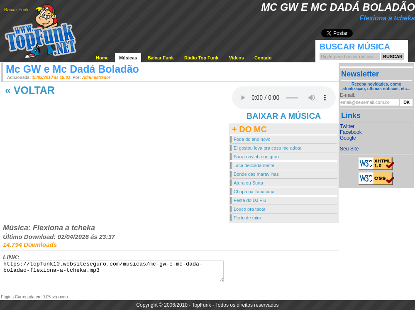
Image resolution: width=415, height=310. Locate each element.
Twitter (347, 126)
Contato (263, 57)
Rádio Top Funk (201, 57)
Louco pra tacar (249, 209)
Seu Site (349, 149)
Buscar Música (355, 46)
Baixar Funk (16, 9)
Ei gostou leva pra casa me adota (267, 147)
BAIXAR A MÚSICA (284, 116)
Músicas (128, 57)
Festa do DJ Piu (250, 200)
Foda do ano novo (252, 139)
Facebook (351, 132)
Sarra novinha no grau (256, 156)
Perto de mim (247, 217)
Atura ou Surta (248, 182)
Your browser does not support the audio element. (284, 97)
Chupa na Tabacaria (254, 191)
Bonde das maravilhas (256, 174)
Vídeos (236, 57)
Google (348, 138)
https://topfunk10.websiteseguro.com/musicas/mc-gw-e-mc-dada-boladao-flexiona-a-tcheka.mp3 (113, 271)
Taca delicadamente (254, 165)
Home (102, 57)
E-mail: (347, 95)
